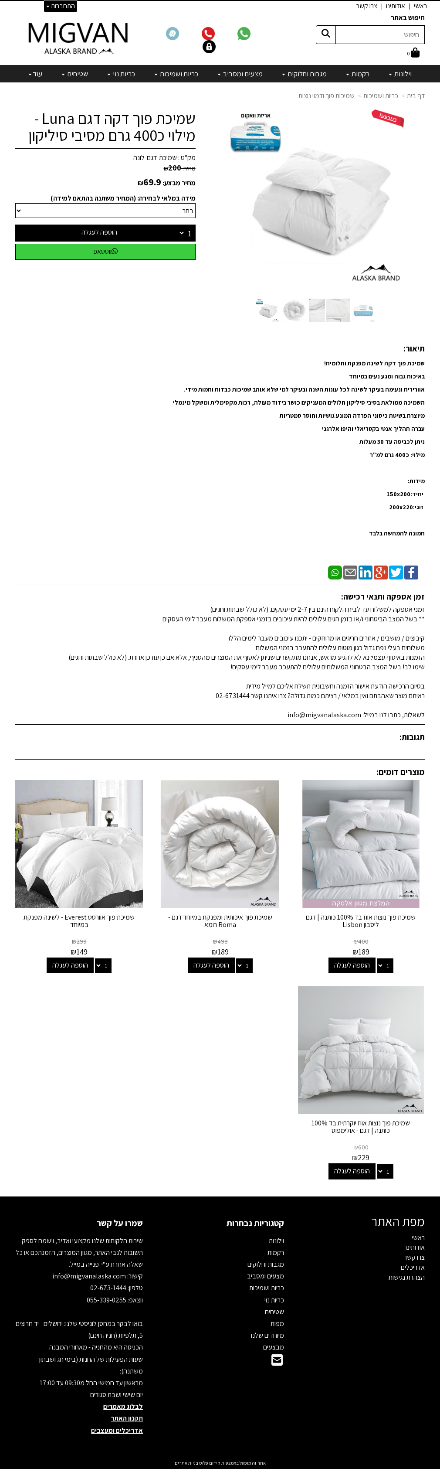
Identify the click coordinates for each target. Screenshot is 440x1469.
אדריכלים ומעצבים (117, 1430)
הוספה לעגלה (99, 232)
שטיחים (274, 1311)
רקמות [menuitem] (357, 73)
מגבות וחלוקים (265, 1264)
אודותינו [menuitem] (395, 5)
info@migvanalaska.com (89, 1276)
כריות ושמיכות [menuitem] (176, 73)
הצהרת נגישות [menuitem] (407, 1277)
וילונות (276, 1240)
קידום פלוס (209, 1463)
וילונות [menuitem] (400, 73)
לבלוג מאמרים (123, 1406)
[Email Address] (277, 1362)
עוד (35, 73)
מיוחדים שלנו (267, 1335)
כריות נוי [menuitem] (121, 73)
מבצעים (273, 1347)
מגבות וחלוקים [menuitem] (304, 73)
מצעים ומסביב (265, 1276)
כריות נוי (274, 1300)
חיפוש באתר (408, 17)
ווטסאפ (105, 251)
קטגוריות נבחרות (255, 1223)
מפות (277, 1323)
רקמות (275, 1252)
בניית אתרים (186, 1463)
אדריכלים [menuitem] (413, 1267)
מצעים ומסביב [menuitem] (240, 73)
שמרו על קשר (120, 1223)
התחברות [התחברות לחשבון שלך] (60, 5)
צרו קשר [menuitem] (366, 5)
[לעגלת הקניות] (413, 53)
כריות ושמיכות (266, 1287)
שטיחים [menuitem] (74, 73)
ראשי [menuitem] (420, 5)
